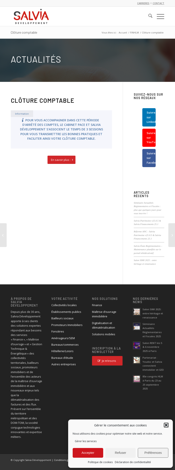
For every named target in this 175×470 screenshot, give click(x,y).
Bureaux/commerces (65, 345)
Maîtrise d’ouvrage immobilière (104, 314)
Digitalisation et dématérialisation (103, 325)
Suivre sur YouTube (151, 137)
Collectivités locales (64, 305)
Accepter (87, 452)
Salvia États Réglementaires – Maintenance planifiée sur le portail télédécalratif (148, 249)
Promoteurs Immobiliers (67, 325)
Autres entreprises (63, 364)
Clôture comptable (24, 32)
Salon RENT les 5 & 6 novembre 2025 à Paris (152, 347)
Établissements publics (66, 312)
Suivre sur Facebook (151, 158)
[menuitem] (148, 16)
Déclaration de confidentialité (133, 462)
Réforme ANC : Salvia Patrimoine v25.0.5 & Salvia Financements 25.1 (147, 235)
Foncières (57, 331)
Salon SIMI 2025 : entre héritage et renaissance (153, 313)
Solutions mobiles (103, 334)
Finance (97, 305)
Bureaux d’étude (62, 358)
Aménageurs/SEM (63, 338)
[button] (166, 425)
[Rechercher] (148, 16)
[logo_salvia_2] (31, 16)
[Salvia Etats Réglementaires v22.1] (171, 235)
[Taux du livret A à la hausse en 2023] (3, 235)
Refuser (120, 452)
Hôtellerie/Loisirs (62, 351)
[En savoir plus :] (61, 160)
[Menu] (158, 16)
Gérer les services (86, 441)
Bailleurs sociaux (62, 318)
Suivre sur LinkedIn (151, 117)
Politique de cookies (100, 462)
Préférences (153, 452)
